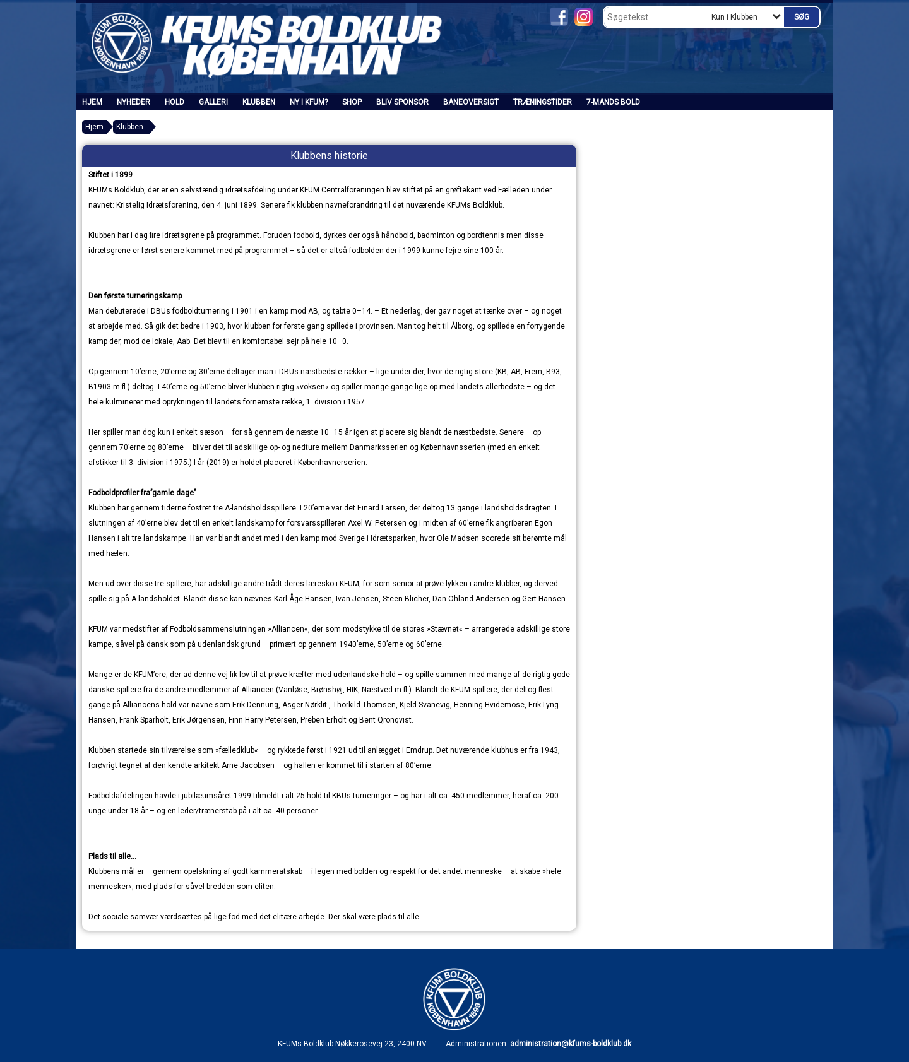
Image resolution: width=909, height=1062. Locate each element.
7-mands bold (613, 102)
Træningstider (542, 102)
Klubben (258, 102)
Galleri (213, 102)
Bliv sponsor (402, 102)
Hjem (92, 102)
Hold (174, 102)
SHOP (352, 102)
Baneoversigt (471, 102)
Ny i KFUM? (309, 102)
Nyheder (133, 102)
